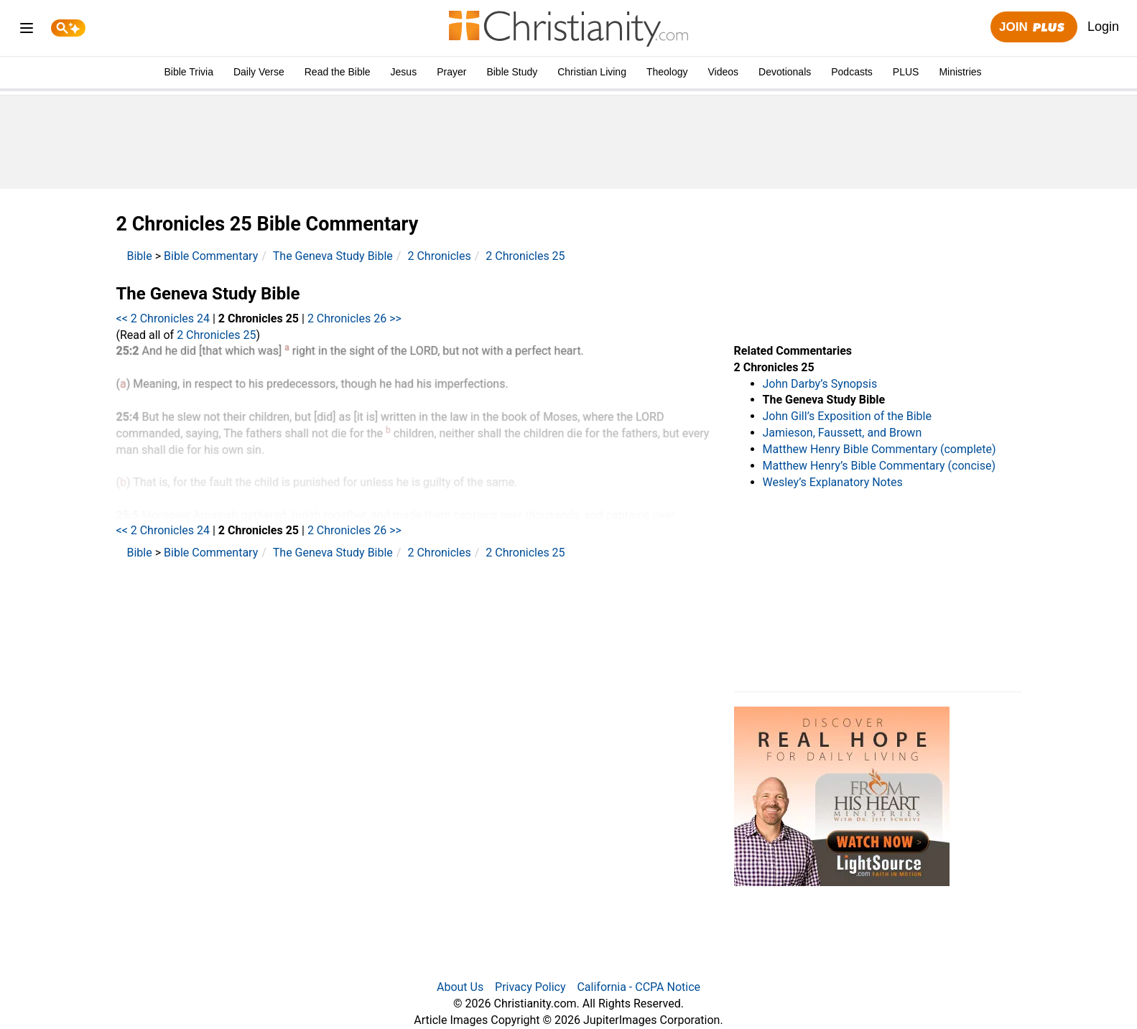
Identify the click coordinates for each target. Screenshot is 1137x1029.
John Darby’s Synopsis (820, 384)
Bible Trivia (188, 72)
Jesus (404, 72)
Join (1033, 28)
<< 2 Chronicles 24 (163, 318)
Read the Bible (338, 72)
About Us (460, 987)
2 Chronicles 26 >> (354, 318)
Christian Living (591, 72)
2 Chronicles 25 (525, 256)
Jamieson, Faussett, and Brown (842, 432)
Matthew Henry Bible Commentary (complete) (879, 449)
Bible (139, 256)
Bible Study (511, 72)
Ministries (960, 72)
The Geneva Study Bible (333, 256)
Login (1103, 26)
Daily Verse (258, 72)
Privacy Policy (530, 987)
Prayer (451, 72)
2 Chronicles (438, 256)
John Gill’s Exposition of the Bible (847, 416)
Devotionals (784, 72)
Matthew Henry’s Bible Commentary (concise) (879, 465)
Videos (723, 72)
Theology (667, 72)
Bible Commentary (211, 256)
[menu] (26, 30)
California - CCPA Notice (638, 987)
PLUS (906, 72)
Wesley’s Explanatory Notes (833, 482)
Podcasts (852, 72)
